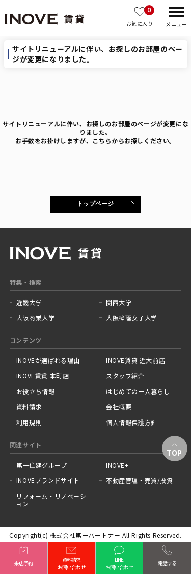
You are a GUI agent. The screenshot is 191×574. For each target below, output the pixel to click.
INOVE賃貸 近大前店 (135, 360)
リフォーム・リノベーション (51, 500)
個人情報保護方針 (131, 422)
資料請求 (29, 407)
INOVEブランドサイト (48, 480)
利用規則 (29, 422)
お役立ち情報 (35, 391)
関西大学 (118, 302)
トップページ (95, 203)
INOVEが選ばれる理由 (48, 360)
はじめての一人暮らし (138, 391)
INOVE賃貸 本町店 (42, 376)
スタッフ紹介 (125, 376)
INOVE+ (117, 465)
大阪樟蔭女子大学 (131, 318)
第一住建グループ (41, 465)
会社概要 (118, 407)
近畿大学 (29, 302)
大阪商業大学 (35, 318)
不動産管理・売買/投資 (139, 480)
